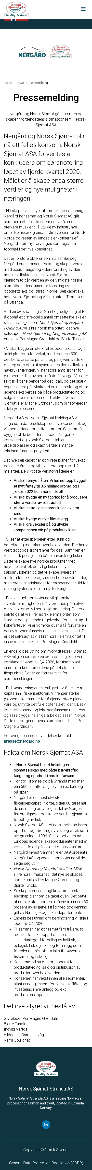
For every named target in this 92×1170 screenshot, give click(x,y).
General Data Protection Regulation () (46, 1163)
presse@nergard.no (22, 741)
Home (8, 83)
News (20, 83)
